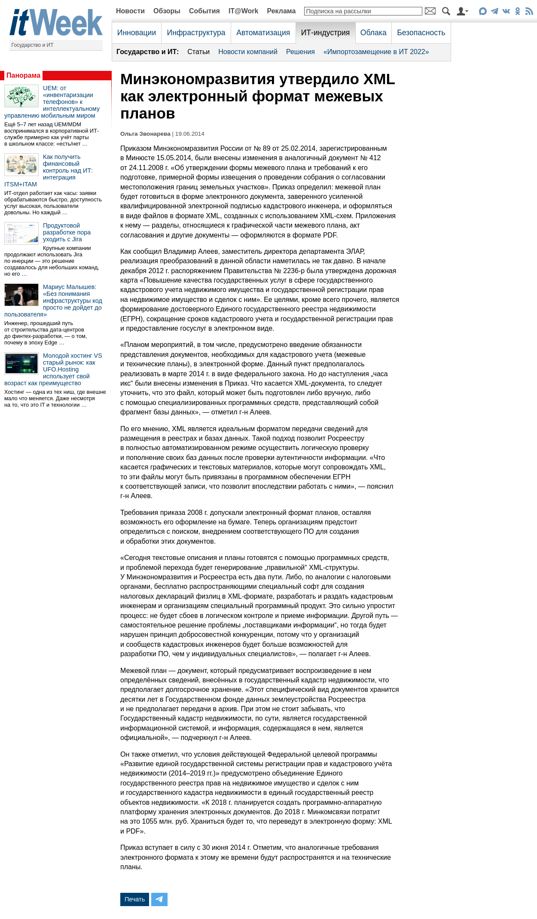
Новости (130, 11)
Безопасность (421, 32)
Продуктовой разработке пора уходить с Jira (67, 232)
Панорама (23, 75)
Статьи (198, 51)
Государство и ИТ (33, 45)
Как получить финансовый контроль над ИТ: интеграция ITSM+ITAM (48, 170)
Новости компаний (248, 51)
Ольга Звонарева (145, 134)
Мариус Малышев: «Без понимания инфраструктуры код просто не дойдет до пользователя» (53, 300)
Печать (135, 899)
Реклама (281, 11)
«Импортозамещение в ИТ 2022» (376, 51)
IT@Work (244, 11)
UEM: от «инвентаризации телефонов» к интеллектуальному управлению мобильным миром (52, 102)
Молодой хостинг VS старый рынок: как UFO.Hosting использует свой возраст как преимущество (53, 369)
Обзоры (166, 11)
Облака (373, 32)
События (204, 11)
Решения (300, 51)
